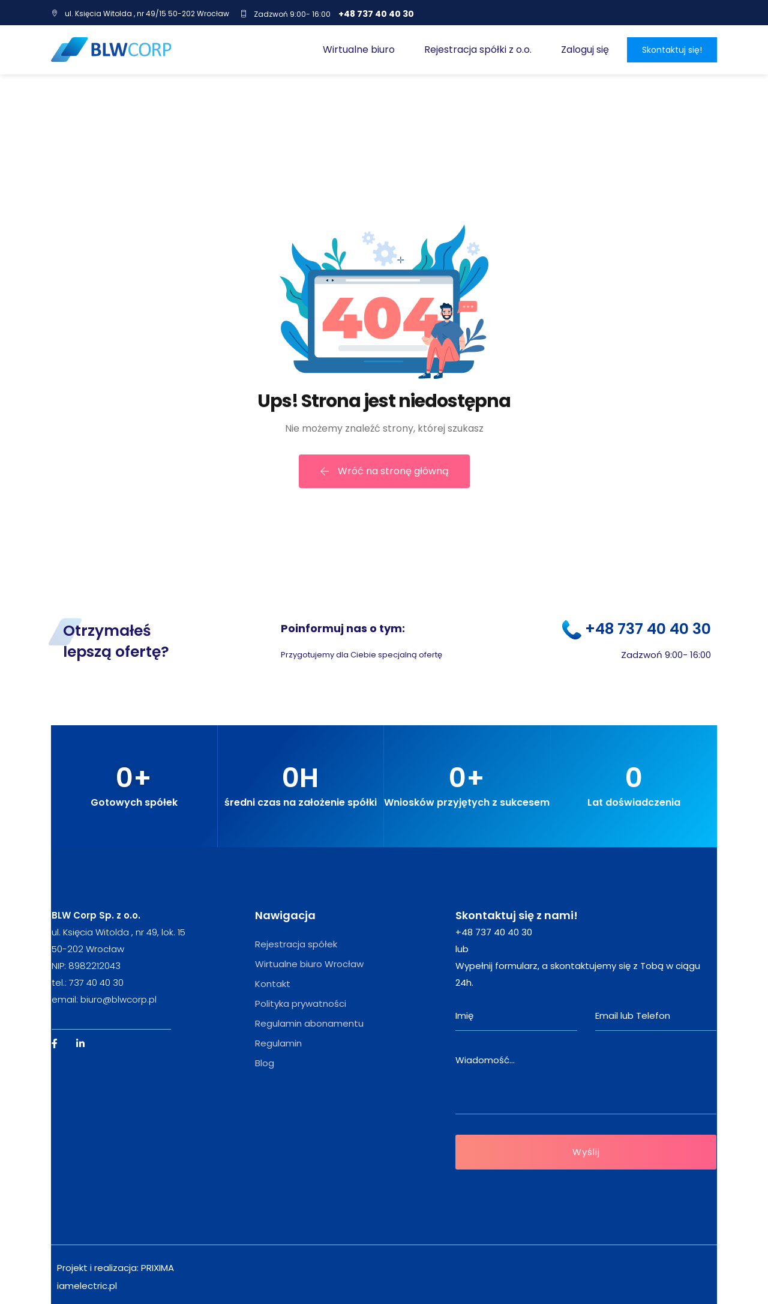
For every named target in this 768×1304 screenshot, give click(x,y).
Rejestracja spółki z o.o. (478, 49)
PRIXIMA (157, 1267)
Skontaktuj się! (672, 50)
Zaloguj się (585, 49)
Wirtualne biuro (359, 49)
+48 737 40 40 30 (376, 14)
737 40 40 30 (96, 982)
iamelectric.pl (87, 1285)
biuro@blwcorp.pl (118, 999)
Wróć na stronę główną (384, 471)
